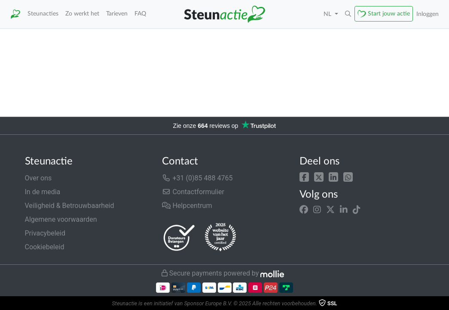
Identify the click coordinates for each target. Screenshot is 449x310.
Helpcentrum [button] (187, 206)
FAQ (140, 13)
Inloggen (427, 14)
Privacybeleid (45, 233)
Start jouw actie (389, 13)
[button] (348, 14)
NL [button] (328, 14)
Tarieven (117, 13)
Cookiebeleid (44, 247)
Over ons (38, 178)
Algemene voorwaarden (61, 219)
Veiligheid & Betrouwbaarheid (69, 206)
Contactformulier (193, 192)
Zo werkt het (82, 13)
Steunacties (42, 13)
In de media (43, 192)
